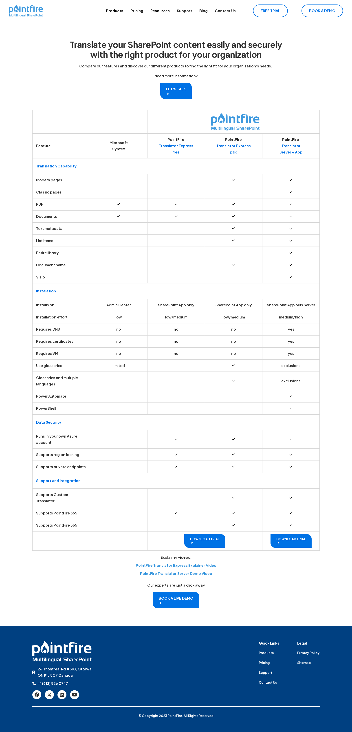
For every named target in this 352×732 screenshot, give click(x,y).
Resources (160, 10)
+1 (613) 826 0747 (53, 683)
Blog (203, 10)
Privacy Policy (308, 653)
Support (184, 10)
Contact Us (225, 10)
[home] (26, 10)
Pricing (136, 10)
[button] (114, 11)
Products (114, 10)
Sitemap (304, 663)
